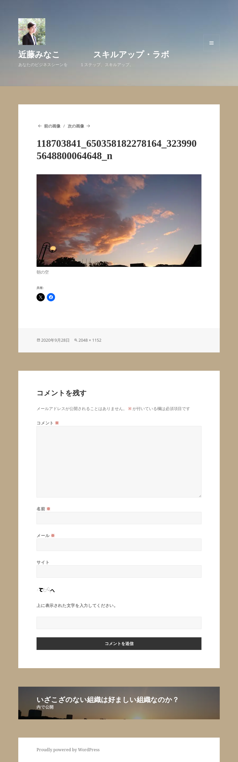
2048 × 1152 (89, 340)
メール (46, 535)
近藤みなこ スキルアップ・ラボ (93, 54)
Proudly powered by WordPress (68, 749)
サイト (43, 562)
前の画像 (52, 126)
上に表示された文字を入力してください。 (77, 605)
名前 (44, 509)
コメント (48, 423)
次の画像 (76, 126)
